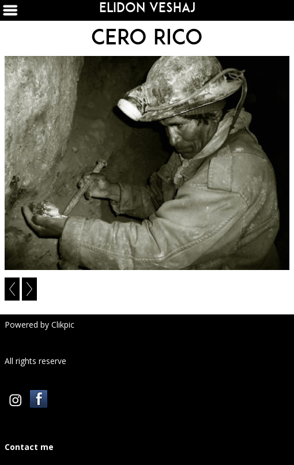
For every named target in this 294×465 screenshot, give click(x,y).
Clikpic (62, 324)
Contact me (29, 446)
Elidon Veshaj (147, 7)
